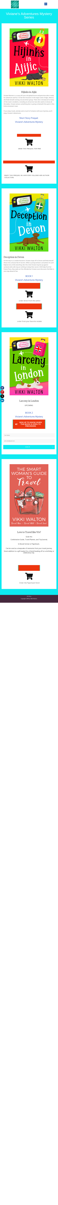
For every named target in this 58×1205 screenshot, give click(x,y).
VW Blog (29, 596)
